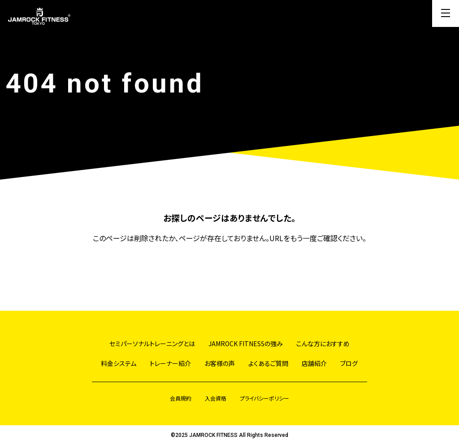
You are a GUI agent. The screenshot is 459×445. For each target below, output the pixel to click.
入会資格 (215, 398)
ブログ (349, 363)
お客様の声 (219, 363)
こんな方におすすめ (323, 343)
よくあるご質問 (268, 363)
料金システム (118, 363)
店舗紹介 (314, 363)
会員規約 (180, 398)
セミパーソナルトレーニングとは (152, 343)
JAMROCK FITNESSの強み (245, 343)
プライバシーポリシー (264, 398)
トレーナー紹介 (170, 363)
